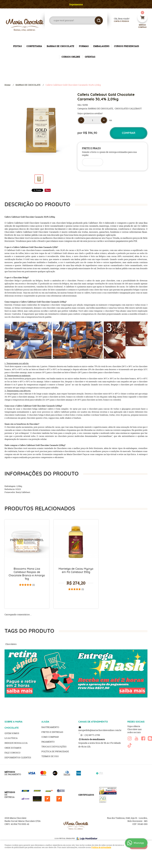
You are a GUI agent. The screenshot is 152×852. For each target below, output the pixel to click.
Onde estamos (13, 747)
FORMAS (84, 46)
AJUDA (45, 722)
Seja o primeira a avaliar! (90, 113)
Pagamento (48, 741)
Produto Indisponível (27, 541)
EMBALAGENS (101, 46)
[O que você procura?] (99, 20)
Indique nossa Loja (16, 742)
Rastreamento (50, 727)
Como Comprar (50, 736)
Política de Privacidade (55, 751)
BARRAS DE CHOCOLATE (60, 46)
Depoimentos (76, 4)
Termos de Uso (50, 756)
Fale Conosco (12, 752)
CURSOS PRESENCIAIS (126, 46)
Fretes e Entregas (52, 732)
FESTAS (17, 46)
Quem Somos (12, 733)
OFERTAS (90, 56)
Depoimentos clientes (18, 757)
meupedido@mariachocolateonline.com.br (99, 730)
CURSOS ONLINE (71, 56)
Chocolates (10, 644)
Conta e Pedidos (119, 21)
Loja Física (11, 738)
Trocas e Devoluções (54, 746)
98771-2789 (92, 735)
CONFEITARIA (34, 46)
